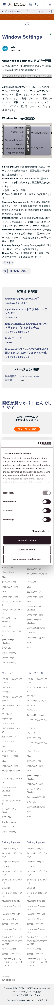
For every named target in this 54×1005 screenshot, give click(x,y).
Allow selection (27, 549)
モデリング (7, 692)
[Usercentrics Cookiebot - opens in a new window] (38, 443)
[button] (27, 76)
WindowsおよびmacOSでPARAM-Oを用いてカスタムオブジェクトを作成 (27, 351)
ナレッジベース (35, 673)
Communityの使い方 (36, 627)
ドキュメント (8, 572)
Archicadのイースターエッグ (22, 299)
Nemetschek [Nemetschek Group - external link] (23, 1000)
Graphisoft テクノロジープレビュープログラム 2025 (12, 941)
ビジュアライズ (9, 567)
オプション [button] (44, 11)
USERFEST (7, 866)
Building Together (11, 842)
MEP (29, 642)
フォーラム (8, 673)
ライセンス (12, 317)
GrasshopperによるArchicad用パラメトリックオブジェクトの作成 (27, 325)
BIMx (9, 342)
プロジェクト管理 (10, 586)
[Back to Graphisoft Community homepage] (17, 4)
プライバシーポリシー (21, 991)
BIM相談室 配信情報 (11, 901)
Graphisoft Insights (10, 848)
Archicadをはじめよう (17, 303)
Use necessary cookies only (27, 559)
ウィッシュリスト (10, 919)
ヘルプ (43, 4)
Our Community (9, 652)
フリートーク (8, 657)
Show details (38, 531)
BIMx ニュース (13, 338)
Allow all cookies (27, 540)
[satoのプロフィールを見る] (13, 47)
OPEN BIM (6, 626)
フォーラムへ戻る (27, 429)
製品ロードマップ (10, 924)
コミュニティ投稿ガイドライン (26, 995)
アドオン (8, 262)
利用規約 (37, 991)
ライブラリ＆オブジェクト (19, 331)
